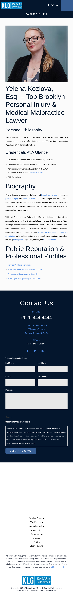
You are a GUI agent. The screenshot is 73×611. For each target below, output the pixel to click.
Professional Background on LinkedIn (23, 274)
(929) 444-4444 (36, 14)
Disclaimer (34, 590)
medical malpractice (32, 199)
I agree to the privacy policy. (18, 422)
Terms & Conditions (48, 590)
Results (36, 538)
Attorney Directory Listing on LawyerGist (24, 279)
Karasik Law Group (49, 195)
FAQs (35, 542)
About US (35, 530)
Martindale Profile (35, 173)
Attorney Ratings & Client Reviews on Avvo (25, 269)
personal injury (11, 199)
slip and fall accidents (46, 232)
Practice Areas (35, 518)
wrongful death (49, 240)
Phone (8, 377)
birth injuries (18, 240)
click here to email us (36, 344)
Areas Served (35, 526)
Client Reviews (36, 546)
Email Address (44, 377)
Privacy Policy (22, 590)
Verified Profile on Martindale (19, 265)
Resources (35, 534)
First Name (10, 363)
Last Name (42, 363)
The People (35, 522)
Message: (9, 390)
